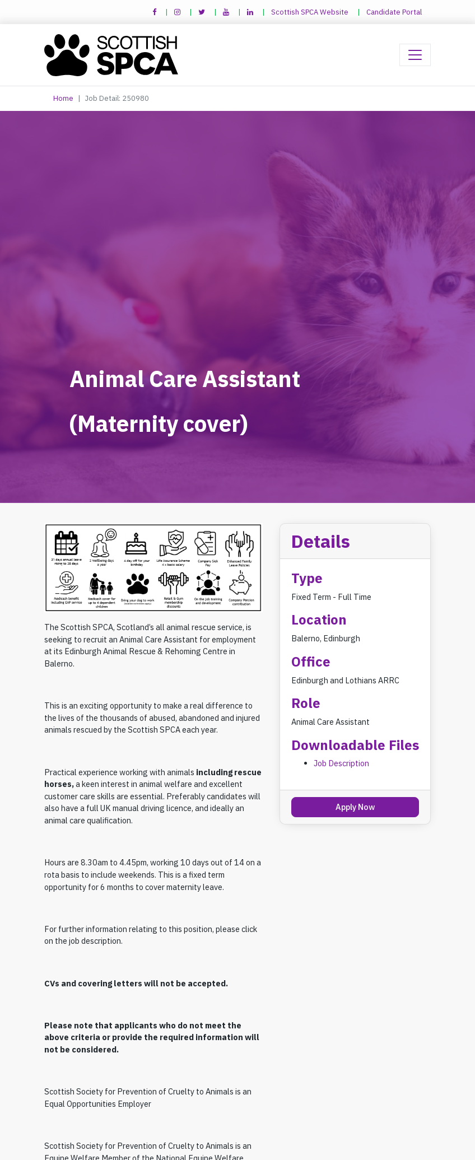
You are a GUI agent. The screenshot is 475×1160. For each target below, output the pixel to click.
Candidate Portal (394, 12)
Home (63, 98)
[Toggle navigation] (415, 55)
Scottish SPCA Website (309, 12)
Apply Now (355, 807)
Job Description (341, 763)
